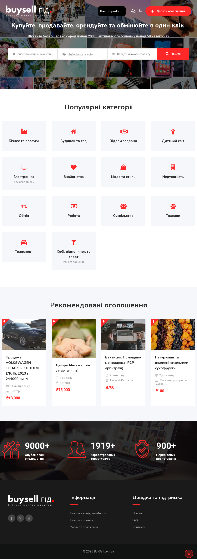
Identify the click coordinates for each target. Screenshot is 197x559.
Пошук (173, 54)
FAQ (135, 520)
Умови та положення (84, 527)
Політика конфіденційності (88, 513)
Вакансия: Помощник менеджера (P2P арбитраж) (123, 362)
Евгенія (65, 382)
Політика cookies (81, 520)
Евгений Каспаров (122, 380)
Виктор (15, 391)
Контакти (139, 527)
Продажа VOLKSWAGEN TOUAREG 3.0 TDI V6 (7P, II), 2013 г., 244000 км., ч (23, 368)
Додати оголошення (168, 11)
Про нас (138, 513)
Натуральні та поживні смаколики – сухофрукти (173, 362)
